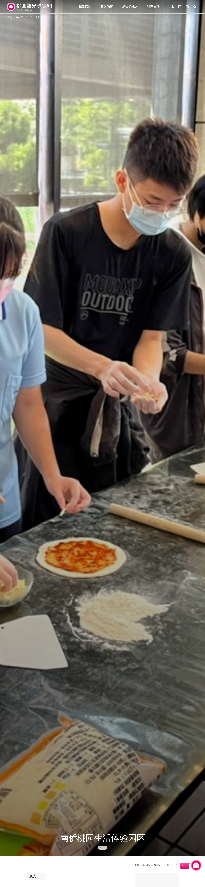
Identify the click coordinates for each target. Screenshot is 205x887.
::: (6, 17)
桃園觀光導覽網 (29, 7)
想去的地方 (130, 6)
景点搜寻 (39, 17)
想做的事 (107, 6)
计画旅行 (153, 6)
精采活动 (85, 6)
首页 (9, 17)
